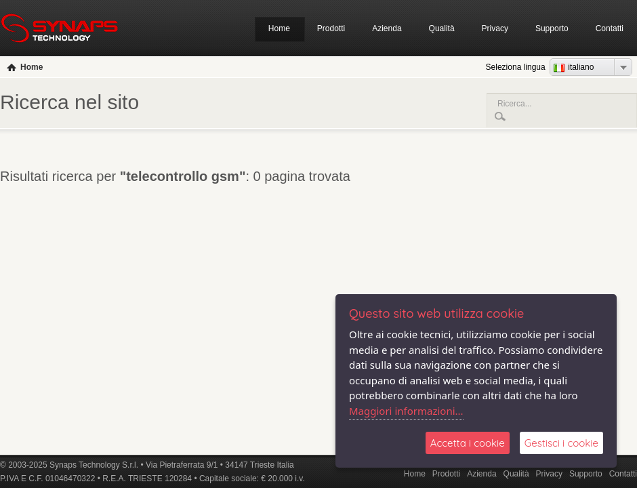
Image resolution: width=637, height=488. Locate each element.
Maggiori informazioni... (406, 411)
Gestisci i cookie (561, 442)
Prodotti (331, 28)
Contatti (609, 28)
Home (279, 28)
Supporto (552, 28)
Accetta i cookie (467, 442)
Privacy (495, 28)
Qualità (442, 28)
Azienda (386, 28)
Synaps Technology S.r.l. (93, 465)
